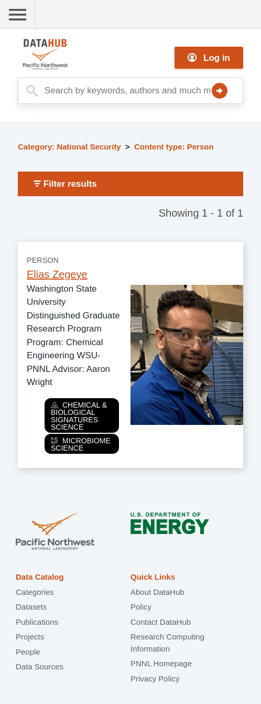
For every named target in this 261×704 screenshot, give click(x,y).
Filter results (65, 184)
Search (219, 91)
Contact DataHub (160, 621)
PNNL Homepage (161, 663)
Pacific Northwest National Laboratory (55, 532)
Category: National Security (69, 146)
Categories (35, 592)
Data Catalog (40, 576)
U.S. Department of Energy (169, 532)
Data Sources (39, 666)
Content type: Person (174, 146)
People (28, 651)
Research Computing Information (167, 642)
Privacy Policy (154, 678)
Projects (30, 636)
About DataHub (157, 592)
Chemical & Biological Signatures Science (79, 416)
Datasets (31, 606)
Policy (140, 606)
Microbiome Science (81, 444)
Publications (37, 621)
